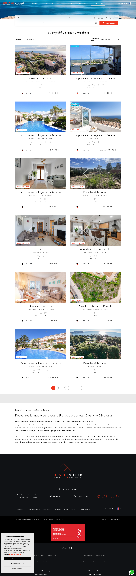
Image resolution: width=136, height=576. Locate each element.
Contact (98, 3)
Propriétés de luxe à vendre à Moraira (94, 555)
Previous (17, 60)
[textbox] (28, 18)
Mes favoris (122, 3)
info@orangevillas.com (81, 496)
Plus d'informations (15, 554)
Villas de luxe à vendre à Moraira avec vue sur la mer (41, 555)
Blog (79, 3)
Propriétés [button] (61, 3)
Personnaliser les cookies (17, 563)
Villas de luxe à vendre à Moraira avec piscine (94, 562)
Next (63, 60)
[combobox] (28, 18)
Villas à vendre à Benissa (94, 574)
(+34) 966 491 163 (54, 496)
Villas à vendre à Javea (41, 574)
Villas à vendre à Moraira (94, 570)
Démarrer (35, 3)
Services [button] (71, 3)
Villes (86, 3)
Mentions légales (37, 519)
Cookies (51, 519)
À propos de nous (48, 3)
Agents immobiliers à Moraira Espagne (41, 570)
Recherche (109, 23)
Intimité (46, 519)
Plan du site (59, 519)
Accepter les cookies (17, 559)
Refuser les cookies (17, 568)
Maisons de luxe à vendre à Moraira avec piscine (41, 562)
